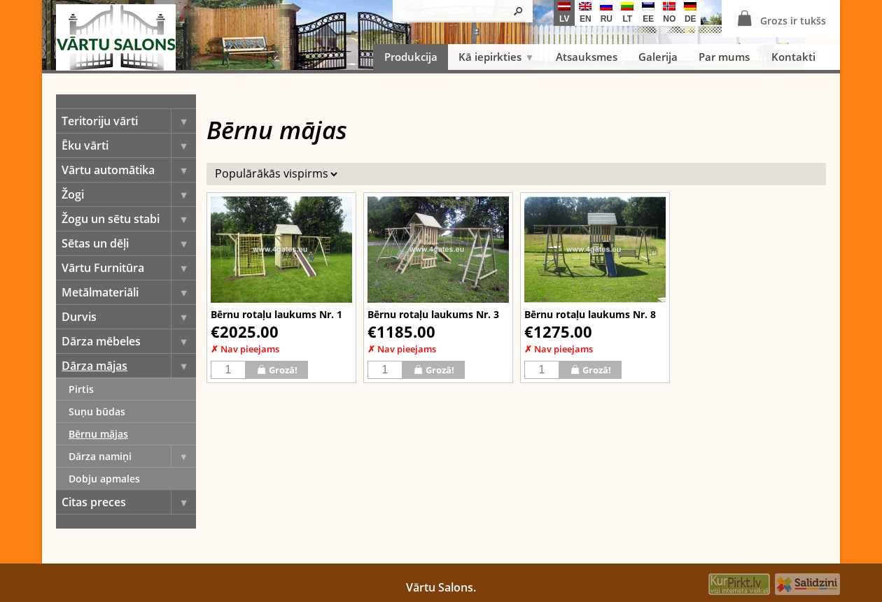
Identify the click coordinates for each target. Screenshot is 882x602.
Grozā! (277, 369)
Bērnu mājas (98, 433)
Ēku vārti (129, 145)
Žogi (129, 194)
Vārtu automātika (129, 170)
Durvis (129, 317)
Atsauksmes (586, 57)
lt (627, 13)
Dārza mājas (129, 366)
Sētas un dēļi (129, 243)
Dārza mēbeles (129, 341)
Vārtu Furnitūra (129, 268)
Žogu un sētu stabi (129, 219)
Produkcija (411, 57)
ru (606, 13)
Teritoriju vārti (129, 121)
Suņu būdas (97, 411)
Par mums (724, 57)
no (669, 13)
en (585, 13)
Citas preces (129, 502)
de (690, 13)
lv (564, 13)
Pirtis (81, 389)
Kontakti (793, 57)
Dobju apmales (104, 478)
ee (648, 13)
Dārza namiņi (132, 456)
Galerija (658, 57)
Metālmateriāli (129, 292)
